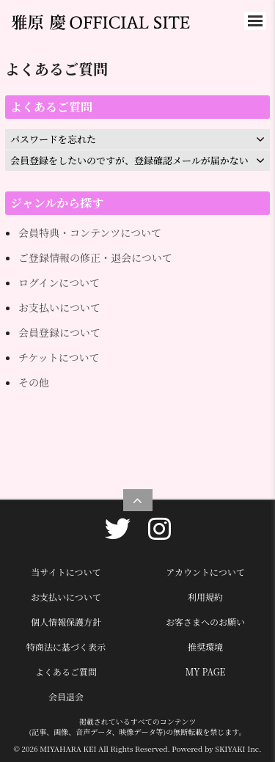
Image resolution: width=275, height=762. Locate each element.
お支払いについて (59, 307)
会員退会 (66, 696)
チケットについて (58, 357)
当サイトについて (66, 571)
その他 (33, 382)
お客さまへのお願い (205, 621)
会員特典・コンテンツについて (89, 232)
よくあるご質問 (66, 671)
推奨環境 (205, 646)
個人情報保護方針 (66, 621)
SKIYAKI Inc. (238, 748)
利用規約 (205, 596)
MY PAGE (206, 671)
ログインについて (59, 282)
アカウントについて (205, 571)
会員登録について (59, 332)
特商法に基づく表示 (66, 646)
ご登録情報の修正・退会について (95, 257)
